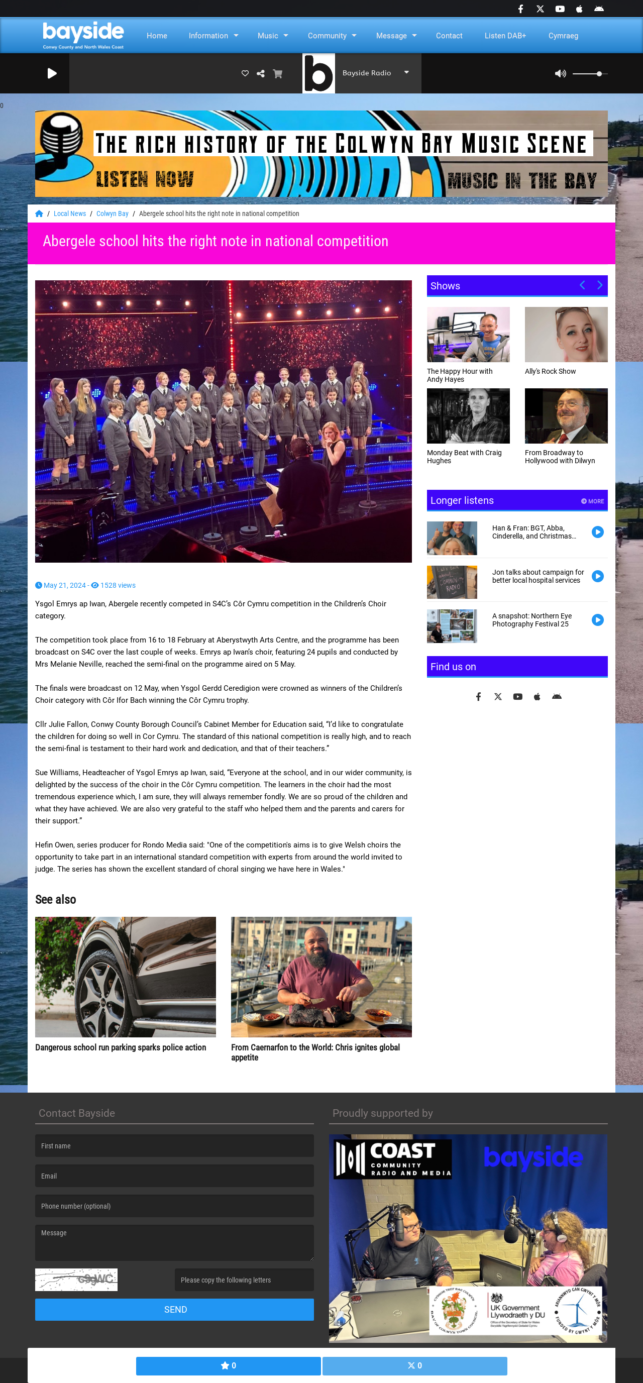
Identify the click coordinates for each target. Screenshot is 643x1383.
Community (327, 35)
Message (391, 35)
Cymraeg (563, 35)
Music (268, 35)
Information (208, 35)
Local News (70, 213)
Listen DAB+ (505, 35)
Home (157, 35)
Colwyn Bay (113, 213)
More (592, 501)
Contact (449, 35)
